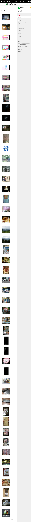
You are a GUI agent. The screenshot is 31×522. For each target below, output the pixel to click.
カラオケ (20, 33)
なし (19, 41)
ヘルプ (23, 1)
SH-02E (20, 51)
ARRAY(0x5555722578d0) (24, 48)
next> (15, 8)
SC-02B (20, 11)
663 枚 (20, 10)
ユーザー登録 (14, 1)
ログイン (19, 1)
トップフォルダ (21, 17)
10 (12, 7)
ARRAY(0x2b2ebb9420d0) (24, 43)
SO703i (20, 53)
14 (15, 7)
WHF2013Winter (22, 31)
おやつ (20, 18)
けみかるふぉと (11, 4)
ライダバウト (21, 35)
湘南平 (20, 36)
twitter (19, 30)
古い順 (7, 10)
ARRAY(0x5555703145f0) (23, 46)
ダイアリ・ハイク (22, 22)
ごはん (20, 20)
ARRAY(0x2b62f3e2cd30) (23, 44)
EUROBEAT (21, 28)
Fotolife (3, 4)
